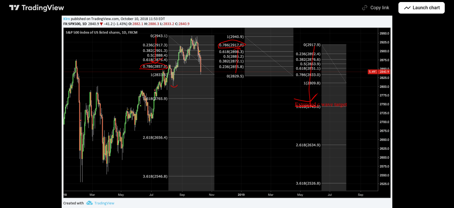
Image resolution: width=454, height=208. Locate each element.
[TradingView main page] (36, 8)
